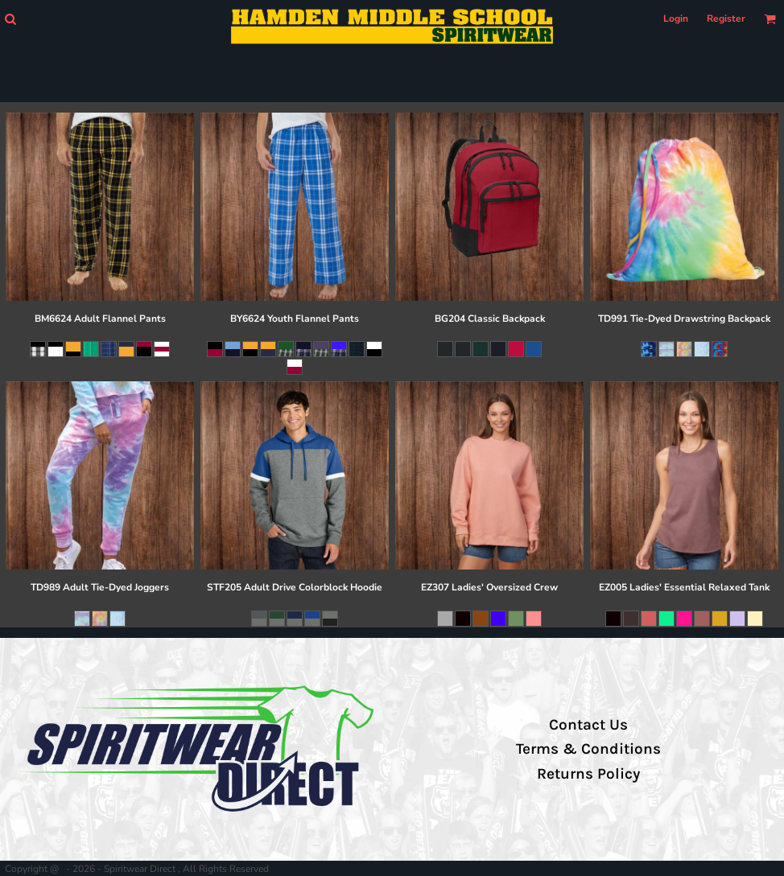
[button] (10, 19)
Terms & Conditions (588, 749)
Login (675, 18)
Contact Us (588, 725)
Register (726, 18)
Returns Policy (588, 774)
